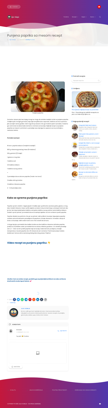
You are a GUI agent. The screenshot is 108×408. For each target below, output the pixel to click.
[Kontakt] (13, 6)
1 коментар (12, 302)
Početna (66, 17)
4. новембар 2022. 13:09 (22, 332)
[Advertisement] (54, 58)
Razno (93, 17)
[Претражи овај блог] (86, 80)
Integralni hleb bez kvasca (87, 125)
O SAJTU (13, 390)
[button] (14, 299)
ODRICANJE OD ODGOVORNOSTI (85, 390)
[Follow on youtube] (99, 6)
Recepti (75, 17)
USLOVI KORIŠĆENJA (36, 390)
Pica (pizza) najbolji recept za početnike (85, 110)
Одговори (62, 331)
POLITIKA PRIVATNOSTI (59, 390)
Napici (84, 17)
